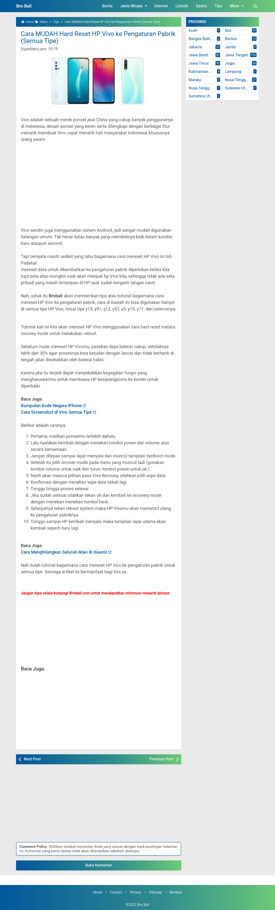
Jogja (229, 63)
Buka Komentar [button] (98, 865)
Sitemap (155, 892)
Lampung (233, 71)
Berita (107, 6)
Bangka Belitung (202, 38)
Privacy (135, 892)
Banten (231, 38)
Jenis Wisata (134, 6)
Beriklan (176, 892)
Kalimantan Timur (204, 71)
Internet (161, 6)
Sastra (201, 6)
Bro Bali (24, 6)
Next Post (32, 759)
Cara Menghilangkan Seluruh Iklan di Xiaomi (64, 552)
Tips (218, 6)
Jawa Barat (198, 55)
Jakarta (195, 47)
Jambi (230, 47)
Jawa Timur (199, 63)
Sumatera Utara (202, 96)
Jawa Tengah (236, 55)
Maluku (195, 79)
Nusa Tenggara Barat (242, 79)
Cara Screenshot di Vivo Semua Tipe (56, 412)
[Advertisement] (98, 188)
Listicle (182, 6)
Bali (228, 30)
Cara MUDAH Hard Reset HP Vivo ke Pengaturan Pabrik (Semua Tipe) (98, 37)
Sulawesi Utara (238, 88)
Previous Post (161, 759)
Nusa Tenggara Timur (206, 88)
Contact (116, 892)
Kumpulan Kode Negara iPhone (51, 405)
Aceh (193, 30)
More (237, 6)
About (97, 892)
